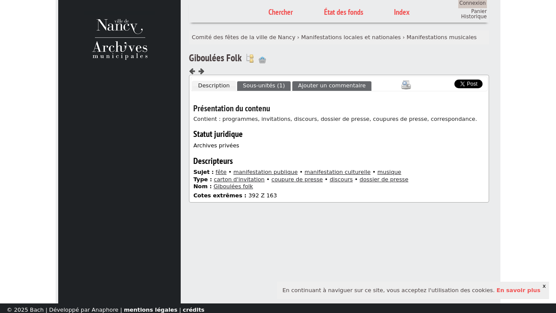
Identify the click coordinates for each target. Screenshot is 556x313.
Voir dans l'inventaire (249, 58)
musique (389, 172)
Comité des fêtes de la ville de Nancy (243, 37)
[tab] (213, 86)
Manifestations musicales (442, 37)
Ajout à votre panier (262, 60)
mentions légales (150, 309)
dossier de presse (384, 179)
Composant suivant (201, 71)
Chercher (280, 12)
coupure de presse (297, 179)
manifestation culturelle (337, 172)
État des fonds (343, 12)
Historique (474, 16)
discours (341, 179)
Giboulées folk (233, 186)
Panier (479, 11)
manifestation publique (265, 172)
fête (220, 172)
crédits (194, 309)
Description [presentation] (214, 85)
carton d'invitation (239, 179)
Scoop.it (441, 83)
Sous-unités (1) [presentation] (264, 85)
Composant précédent (192, 71)
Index (402, 12)
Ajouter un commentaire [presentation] (332, 85)
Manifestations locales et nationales (351, 37)
